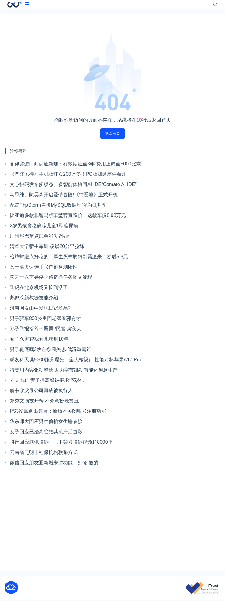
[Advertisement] (112, 519)
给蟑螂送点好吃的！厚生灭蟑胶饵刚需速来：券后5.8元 (69, 256)
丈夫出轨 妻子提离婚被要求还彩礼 (47, 380)
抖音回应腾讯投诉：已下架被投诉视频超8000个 (61, 442)
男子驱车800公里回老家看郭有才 (45, 318)
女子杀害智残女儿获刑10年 (39, 339)
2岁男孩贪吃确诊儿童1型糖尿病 (44, 225)
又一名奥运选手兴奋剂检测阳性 (44, 266)
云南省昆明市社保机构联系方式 (44, 452)
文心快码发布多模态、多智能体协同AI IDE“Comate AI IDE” (73, 184)
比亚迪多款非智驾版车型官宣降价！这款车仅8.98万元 (68, 215)
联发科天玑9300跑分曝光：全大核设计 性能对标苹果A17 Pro (75, 359)
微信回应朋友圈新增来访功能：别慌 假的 (54, 462)
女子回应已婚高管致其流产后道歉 (46, 431)
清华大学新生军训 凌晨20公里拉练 (47, 246)
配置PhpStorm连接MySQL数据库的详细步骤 (58, 205)
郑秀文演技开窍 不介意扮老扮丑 (44, 400)
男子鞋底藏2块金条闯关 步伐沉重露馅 (50, 349)
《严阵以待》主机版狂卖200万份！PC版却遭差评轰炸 (68, 174)
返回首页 (112, 133)
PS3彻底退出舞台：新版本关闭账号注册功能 (58, 411)
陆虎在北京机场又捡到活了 (39, 287)
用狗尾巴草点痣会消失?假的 (40, 236)
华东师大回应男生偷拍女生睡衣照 (46, 421)
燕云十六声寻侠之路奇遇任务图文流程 (51, 277)
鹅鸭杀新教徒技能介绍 (34, 297)
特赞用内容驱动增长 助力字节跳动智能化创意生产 (64, 369)
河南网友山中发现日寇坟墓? (40, 308)
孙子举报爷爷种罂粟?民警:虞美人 (46, 328)
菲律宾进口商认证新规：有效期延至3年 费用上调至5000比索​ (75, 163)
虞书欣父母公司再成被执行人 (41, 390)
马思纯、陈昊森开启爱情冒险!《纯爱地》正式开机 (64, 194)
